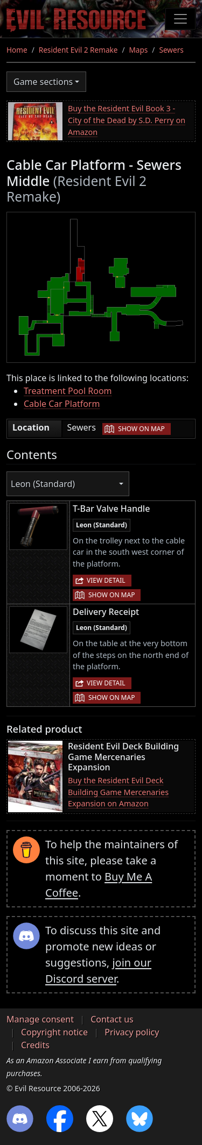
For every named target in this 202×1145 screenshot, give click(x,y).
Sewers (171, 50)
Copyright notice (54, 1032)
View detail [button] (106, 580)
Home (16, 50)
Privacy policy (132, 1032)
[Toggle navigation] (180, 19)
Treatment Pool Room (68, 391)
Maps (138, 50)
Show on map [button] (141, 428)
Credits (35, 1045)
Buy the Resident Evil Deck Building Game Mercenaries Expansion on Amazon (118, 791)
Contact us (112, 1019)
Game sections (43, 82)
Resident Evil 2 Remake (78, 50)
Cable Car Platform (62, 404)
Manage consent (40, 1019)
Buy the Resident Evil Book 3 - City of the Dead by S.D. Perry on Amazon (126, 120)
